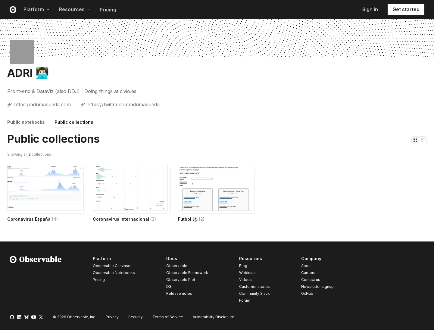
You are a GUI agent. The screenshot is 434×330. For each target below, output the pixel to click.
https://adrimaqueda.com (42, 104)
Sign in (370, 9)
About (306, 265)
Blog (243, 265)
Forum (244, 300)
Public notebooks (26, 122)
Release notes (179, 293)
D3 (168, 286)
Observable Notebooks (114, 272)
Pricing (108, 10)
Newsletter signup (317, 287)
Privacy (112, 317)
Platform (36, 9)
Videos (245, 279)
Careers (308, 272)
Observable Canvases (113, 265)
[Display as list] (422, 140)
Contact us (310, 280)
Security (135, 317)
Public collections (74, 122)
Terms (167, 317)
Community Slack (254, 293)
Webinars (247, 272)
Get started (406, 9)
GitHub (307, 293)
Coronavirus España (32, 219)
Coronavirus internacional (124, 219)
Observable (176, 265)
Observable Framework (187, 272)
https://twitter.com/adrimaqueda (123, 104)
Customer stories (254, 286)
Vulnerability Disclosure (213, 317)
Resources (74, 9)
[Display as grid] (415, 140)
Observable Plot (180, 279)
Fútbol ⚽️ (191, 219)
